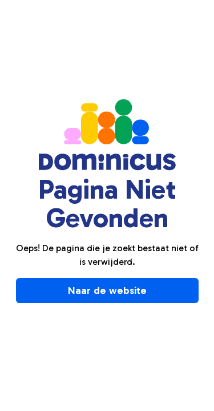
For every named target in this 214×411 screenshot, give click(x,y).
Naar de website (107, 290)
